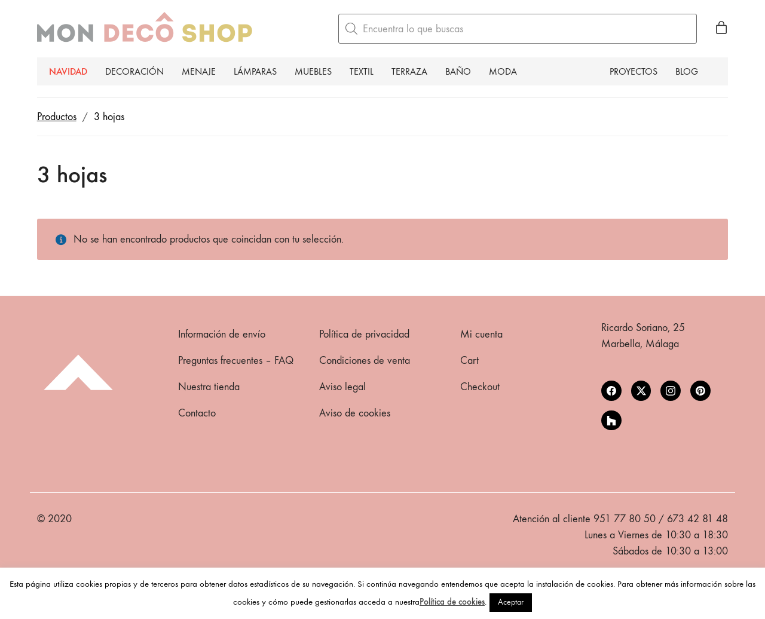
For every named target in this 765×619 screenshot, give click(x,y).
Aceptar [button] (511, 602)
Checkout (480, 387)
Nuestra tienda (209, 387)
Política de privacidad (364, 334)
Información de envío (221, 334)
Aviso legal (342, 387)
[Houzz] (611, 420)
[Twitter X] (641, 391)
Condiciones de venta (364, 360)
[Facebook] (611, 391)
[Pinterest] (700, 391)
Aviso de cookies (354, 413)
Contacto (197, 413)
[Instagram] (670, 391)
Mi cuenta (481, 334)
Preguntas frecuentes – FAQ (235, 360)
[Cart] (721, 28)
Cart (469, 360)
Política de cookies (452, 601)
